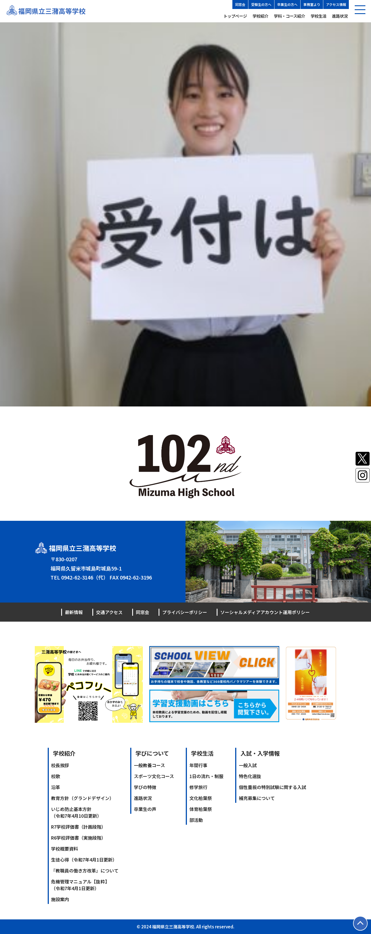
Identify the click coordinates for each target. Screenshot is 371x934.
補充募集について (257, 798)
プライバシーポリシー (184, 612)
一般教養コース (149, 765)
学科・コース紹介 (289, 16)
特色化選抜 (250, 776)
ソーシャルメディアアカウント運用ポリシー (265, 612)
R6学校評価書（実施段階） (78, 837)
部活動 (196, 820)
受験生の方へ (261, 4)
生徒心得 (84, 859)
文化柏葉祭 (200, 798)
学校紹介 (260, 16)
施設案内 (60, 899)
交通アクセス (109, 612)
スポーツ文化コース (154, 776)
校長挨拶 (60, 765)
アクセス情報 (336, 4)
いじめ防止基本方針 (76, 812)
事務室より (311, 4)
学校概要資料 (64, 848)
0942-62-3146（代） (84, 577)
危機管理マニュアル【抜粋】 (80, 885)
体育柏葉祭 (200, 809)
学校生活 (318, 16)
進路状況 (340, 16)
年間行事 (198, 765)
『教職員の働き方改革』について (84, 870)
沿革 (55, 787)
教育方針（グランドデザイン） (82, 798)
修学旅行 (198, 787)
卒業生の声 (145, 809)
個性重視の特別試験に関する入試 (272, 787)
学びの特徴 (145, 787)
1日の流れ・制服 (206, 776)
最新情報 (74, 612)
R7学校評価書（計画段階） (78, 826)
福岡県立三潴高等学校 (52, 11)
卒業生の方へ (287, 4)
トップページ (235, 16)
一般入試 (248, 765)
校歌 (55, 776)
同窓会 (240, 4)
